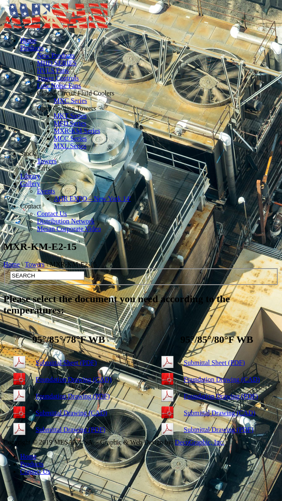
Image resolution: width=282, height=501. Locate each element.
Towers (47, 160)
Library (30, 176)
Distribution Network (65, 221)
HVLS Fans (53, 70)
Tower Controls (58, 78)
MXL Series (70, 145)
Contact (30, 206)
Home (28, 40)
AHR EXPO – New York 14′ (92, 198)
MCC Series (70, 138)
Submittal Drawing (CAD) (71, 412)
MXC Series (70, 100)
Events (46, 191)
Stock (27, 153)
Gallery (30, 183)
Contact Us (52, 213)
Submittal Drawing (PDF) (70, 429)
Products (32, 47)
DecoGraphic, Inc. (200, 442)
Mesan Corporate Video (69, 228)
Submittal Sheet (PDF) (66, 362)
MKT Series (70, 115)
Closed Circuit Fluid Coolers (75, 93)
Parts (43, 168)
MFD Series (70, 123)
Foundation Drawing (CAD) (74, 379)
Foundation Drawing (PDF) (73, 396)
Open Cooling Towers (66, 108)
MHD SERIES (57, 63)
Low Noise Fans (59, 85)
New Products (56, 55)
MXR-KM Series (77, 130)
